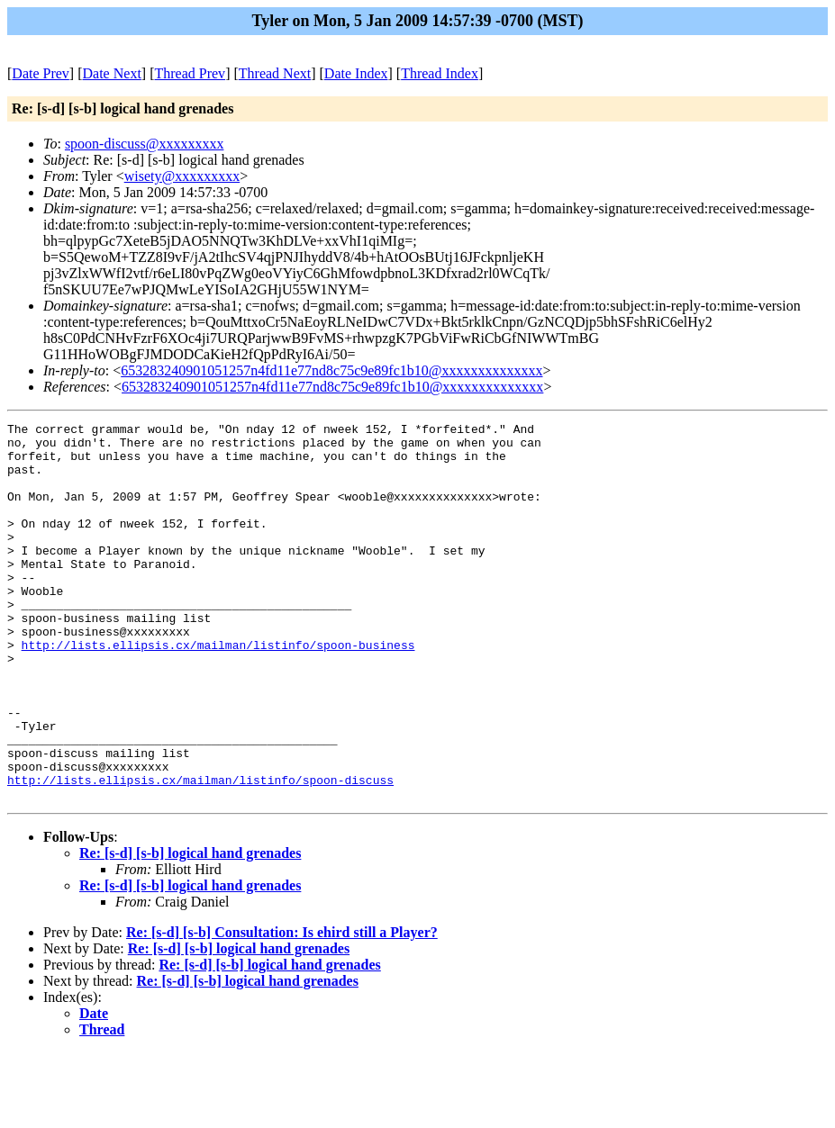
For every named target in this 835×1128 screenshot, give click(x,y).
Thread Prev (189, 73)
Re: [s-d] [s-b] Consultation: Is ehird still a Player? (282, 1007)
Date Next (112, 73)
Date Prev (40, 73)
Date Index (356, 73)
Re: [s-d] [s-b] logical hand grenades (190, 928)
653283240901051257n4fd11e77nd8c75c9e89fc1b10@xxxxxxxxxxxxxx (331, 370)
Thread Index (439, 73)
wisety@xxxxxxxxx (182, 176)
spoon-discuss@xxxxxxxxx (144, 143)
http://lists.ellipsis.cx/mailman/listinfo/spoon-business (218, 690)
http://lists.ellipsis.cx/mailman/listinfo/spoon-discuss (200, 852)
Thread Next (275, 73)
